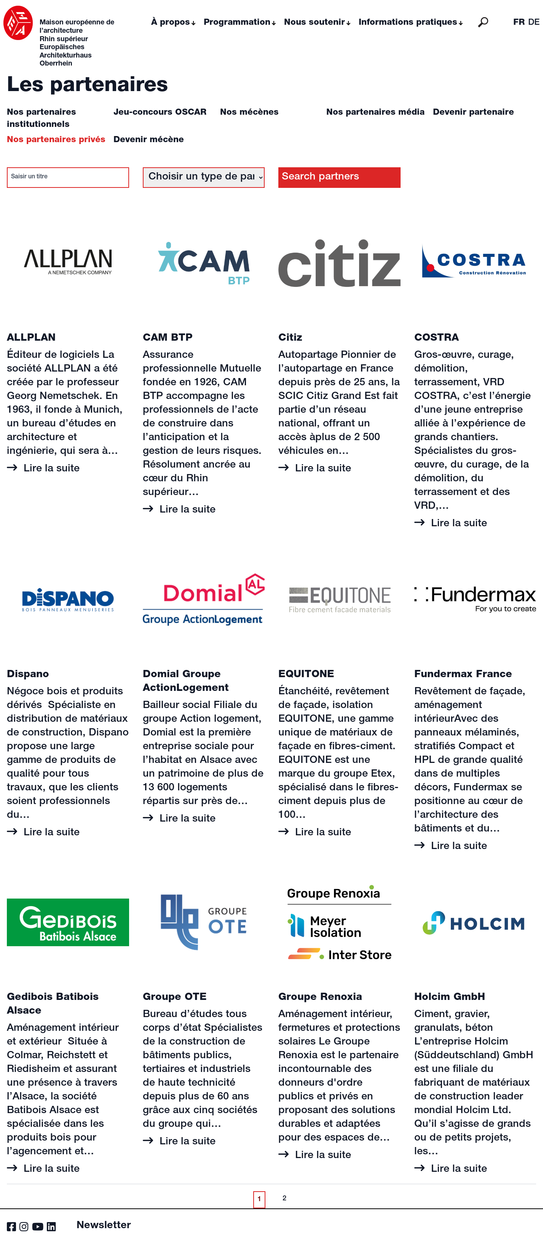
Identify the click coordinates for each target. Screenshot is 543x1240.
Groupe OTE (175, 998)
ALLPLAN (31, 338)
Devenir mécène (148, 140)
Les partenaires (87, 86)
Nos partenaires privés (56, 140)
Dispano (28, 675)
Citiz (290, 338)
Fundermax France (463, 675)
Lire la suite (50, 469)
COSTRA (436, 338)
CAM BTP (168, 338)
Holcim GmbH (449, 998)
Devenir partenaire (473, 113)
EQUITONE (306, 675)
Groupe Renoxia (320, 998)
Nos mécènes (249, 113)
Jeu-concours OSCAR (159, 113)
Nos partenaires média (375, 113)
